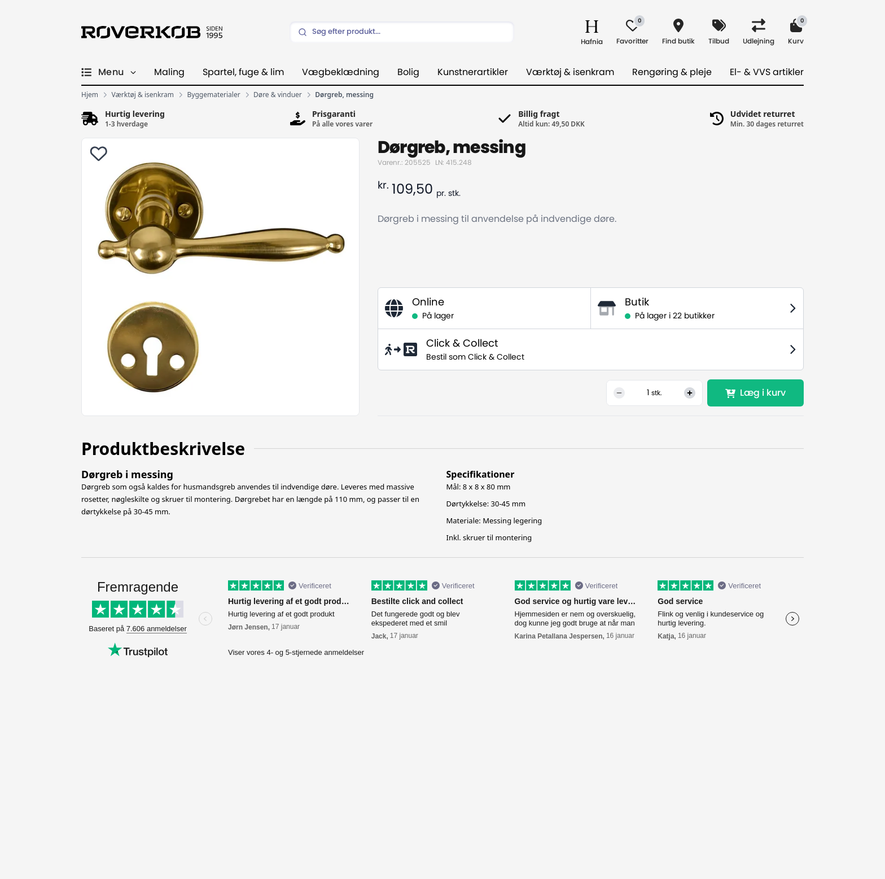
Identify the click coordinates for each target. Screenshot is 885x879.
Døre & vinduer (277, 94)
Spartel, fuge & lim (243, 72)
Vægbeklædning (340, 72)
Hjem (89, 94)
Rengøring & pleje (672, 72)
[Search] (402, 32)
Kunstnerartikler (472, 72)
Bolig (408, 72)
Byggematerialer (213, 94)
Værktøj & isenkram (570, 72)
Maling (169, 72)
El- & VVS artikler (767, 72)
